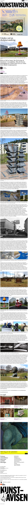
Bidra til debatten (17, 465)
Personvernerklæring (17, 460)
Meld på (26, 453)
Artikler (2, 461)
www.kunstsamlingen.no (13, 390)
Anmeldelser (4, 458)
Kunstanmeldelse (2, 71)
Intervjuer (3, 459)
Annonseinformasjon (17, 459)
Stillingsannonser (17, 458)
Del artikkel (5, 73)
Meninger (3, 462)
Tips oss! (23, 0)
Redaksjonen (16, 456)
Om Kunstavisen (17, 464)
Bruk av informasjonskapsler (19, 462)
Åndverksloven (16, 461)
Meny (27, 0)
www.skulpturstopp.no (22, 390)
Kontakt (15, 463)
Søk (25, 0)
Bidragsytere (16, 457)
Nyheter (2, 456)
